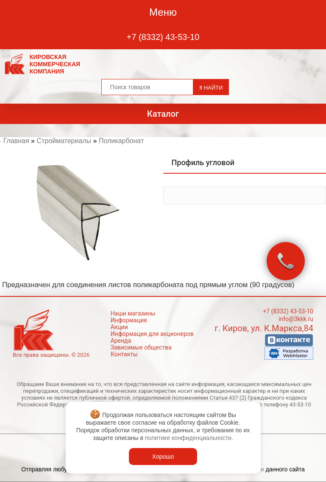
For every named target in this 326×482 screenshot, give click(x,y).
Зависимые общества (141, 347)
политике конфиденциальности (188, 437)
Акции (119, 327)
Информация (129, 320)
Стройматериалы (63, 140)
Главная (16, 140)
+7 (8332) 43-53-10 (163, 37)
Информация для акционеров (152, 333)
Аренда (121, 340)
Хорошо (163, 456)
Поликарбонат (121, 140)
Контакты (124, 354)
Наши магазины (133, 313)
